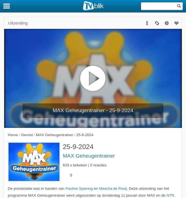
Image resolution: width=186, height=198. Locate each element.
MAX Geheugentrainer (89, 156)
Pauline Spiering (79, 188)
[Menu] (7, 6)
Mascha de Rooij (113, 188)
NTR (170, 195)
